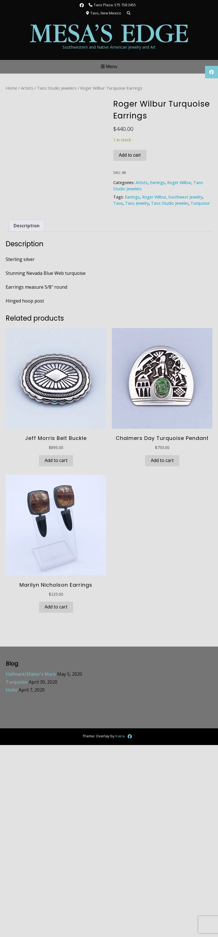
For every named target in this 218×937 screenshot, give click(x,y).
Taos (118, 203)
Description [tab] (27, 226)
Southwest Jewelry (185, 197)
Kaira (120, 735)
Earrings (157, 182)
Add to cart (130, 155)
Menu (109, 66)
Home (11, 88)
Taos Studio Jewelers (57, 88)
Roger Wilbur (179, 182)
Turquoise (200, 203)
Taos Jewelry (137, 203)
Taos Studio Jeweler (169, 203)
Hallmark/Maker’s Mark (31, 674)
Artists (27, 88)
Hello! (12, 690)
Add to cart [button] (56, 460)
